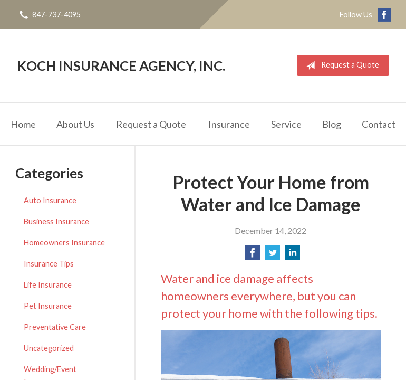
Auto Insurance (50, 200)
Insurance (229, 124)
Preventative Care (55, 326)
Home (23, 124)
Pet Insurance (48, 305)
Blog (331, 124)
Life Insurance (48, 284)
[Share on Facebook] (252, 256)
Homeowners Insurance (64, 242)
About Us (75, 124)
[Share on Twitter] (272, 256)
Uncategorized (49, 348)
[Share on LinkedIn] (292, 256)
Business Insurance (56, 221)
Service (286, 124)
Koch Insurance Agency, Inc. (121, 65)
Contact (378, 124)
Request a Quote (340, 65)
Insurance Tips (49, 263)
